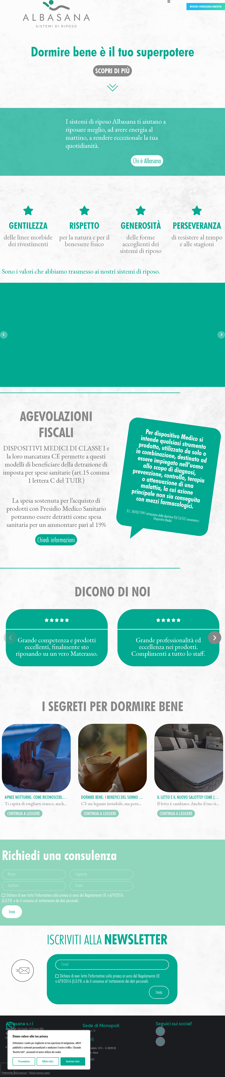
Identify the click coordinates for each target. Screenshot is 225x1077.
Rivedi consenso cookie (39, 1073)
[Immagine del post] (36, 758)
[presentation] (7, 1068)
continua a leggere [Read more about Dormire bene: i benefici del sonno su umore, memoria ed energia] (100, 813)
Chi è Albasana (147, 161)
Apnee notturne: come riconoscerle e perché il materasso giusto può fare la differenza (36, 797)
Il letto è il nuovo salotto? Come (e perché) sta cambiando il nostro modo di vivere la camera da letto (188, 797)
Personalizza (24, 1061)
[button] (10, 637)
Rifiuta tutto (47, 1061)
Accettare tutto (73, 1061)
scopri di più (112, 71)
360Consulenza (20, 1073)
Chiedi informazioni (56, 540)
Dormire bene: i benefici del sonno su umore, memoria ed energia (112, 797)
